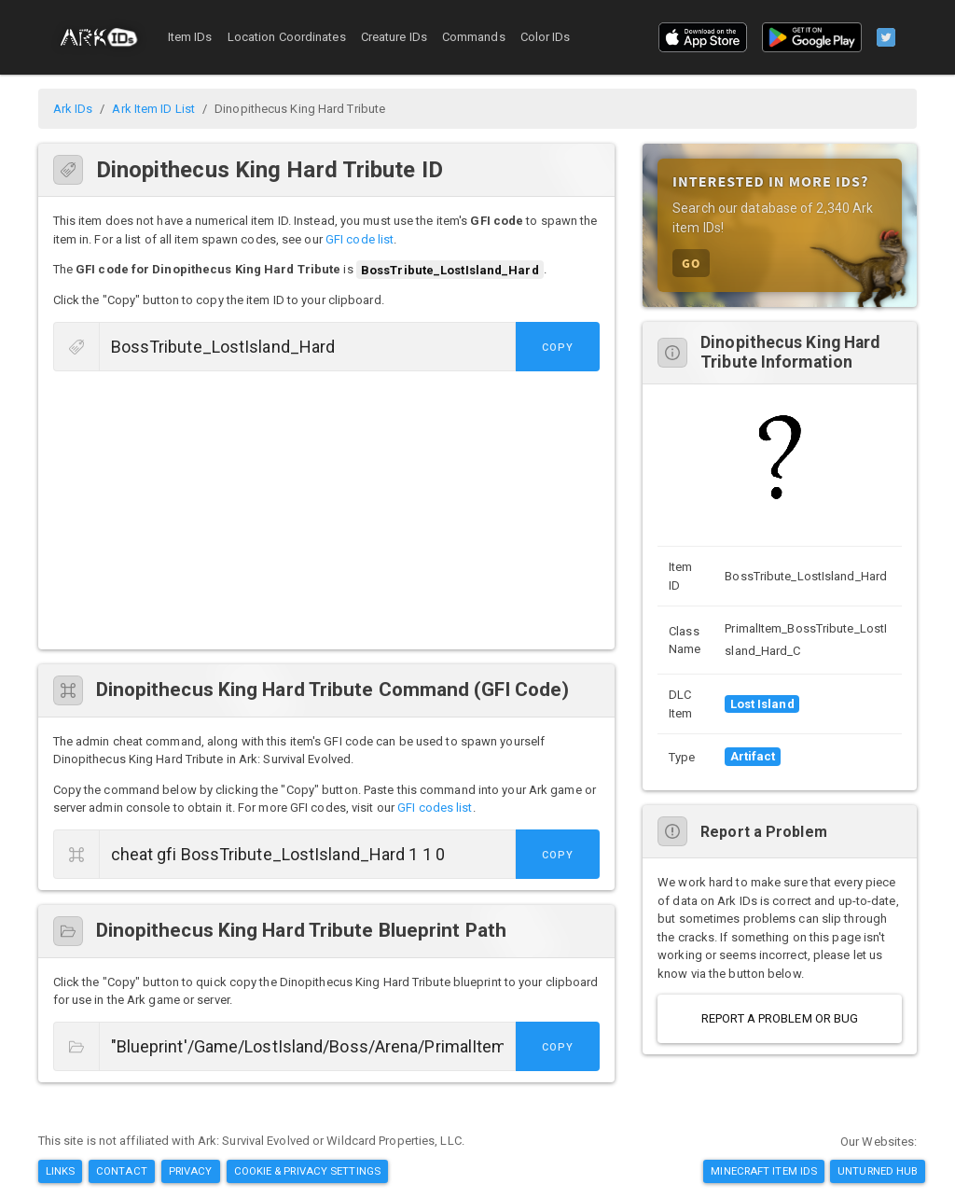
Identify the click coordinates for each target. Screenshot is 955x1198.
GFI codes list (434, 808)
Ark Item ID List (153, 109)
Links (61, 1170)
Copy (558, 347)
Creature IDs (394, 37)
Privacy (191, 1170)
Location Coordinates (287, 37)
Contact (121, 1170)
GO (691, 263)
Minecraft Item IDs (764, 1170)
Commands (473, 37)
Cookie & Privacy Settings (307, 1170)
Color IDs (545, 37)
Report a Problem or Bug (779, 1018)
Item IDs (190, 37)
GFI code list (359, 239)
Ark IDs (73, 109)
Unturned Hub (877, 1170)
